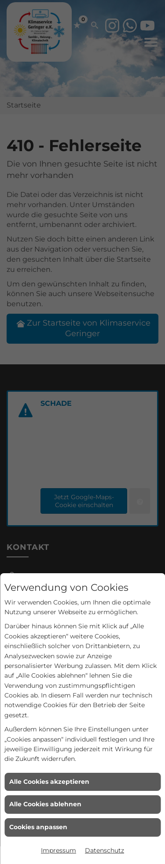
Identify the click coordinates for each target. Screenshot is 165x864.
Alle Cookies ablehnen (45, 804)
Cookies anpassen (38, 827)
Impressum (58, 850)
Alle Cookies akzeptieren (49, 782)
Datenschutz (104, 850)
